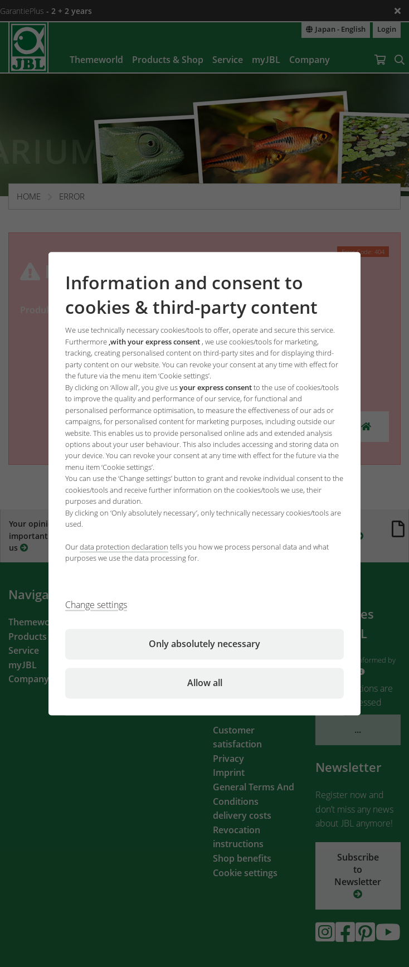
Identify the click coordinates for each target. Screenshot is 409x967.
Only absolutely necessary (204, 644)
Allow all (204, 683)
